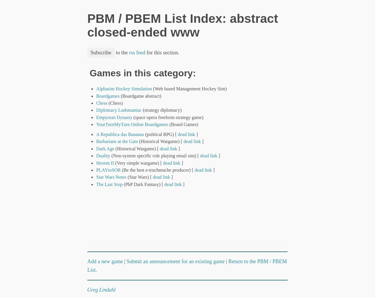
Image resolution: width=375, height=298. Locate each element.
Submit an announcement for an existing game (176, 261)
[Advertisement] (266, 156)
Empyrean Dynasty (114, 117)
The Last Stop (109, 184)
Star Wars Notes (111, 177)
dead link (186, 134)
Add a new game (105, 261)
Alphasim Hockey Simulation (124, 88)
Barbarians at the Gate (117, 141)
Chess (101, 103)
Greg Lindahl (101, 290)
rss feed (137, 53)
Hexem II (105, 163)
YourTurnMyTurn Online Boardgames (132, 124)
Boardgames (108, 96)
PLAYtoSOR (108, 170)
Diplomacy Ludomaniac (119, 110)
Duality (103, 155)
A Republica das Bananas (120, 134)
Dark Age (105, 148)
